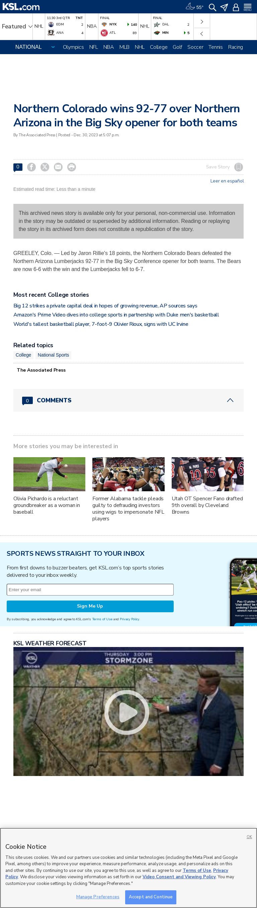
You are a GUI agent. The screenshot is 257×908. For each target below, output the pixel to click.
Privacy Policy (129, 619)
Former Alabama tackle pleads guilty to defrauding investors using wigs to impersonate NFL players (128, 508)
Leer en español (227, 181)
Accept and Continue (151, 897)
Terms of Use (102, 619)
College (158, 47)
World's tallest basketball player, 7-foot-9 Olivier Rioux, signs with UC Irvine (100, 324)
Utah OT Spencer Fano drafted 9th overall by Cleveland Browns (207, 505)
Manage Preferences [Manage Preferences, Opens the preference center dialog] (97, 897)
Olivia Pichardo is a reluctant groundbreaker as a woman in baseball (46, 505)
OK (249, 836)
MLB (124, 47)
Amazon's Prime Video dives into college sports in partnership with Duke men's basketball (116, 314)
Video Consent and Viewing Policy (179, 877)
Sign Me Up (90, 606)
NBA (108, 47)
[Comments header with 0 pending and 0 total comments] (128, 400)
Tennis (215, 47)
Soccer (195, 47)
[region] (128, 868)
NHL (140, 47)
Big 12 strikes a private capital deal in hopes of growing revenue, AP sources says (105, 305)
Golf (177, 47)
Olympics (73, 47)
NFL (93, 47)
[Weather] (194, 6)
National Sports (53, 355)
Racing (235, 47)
